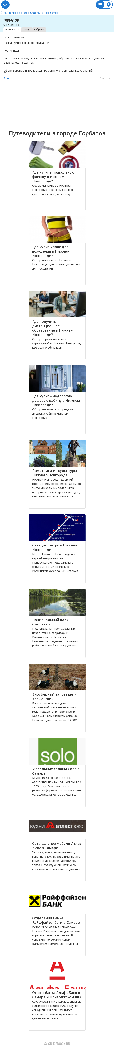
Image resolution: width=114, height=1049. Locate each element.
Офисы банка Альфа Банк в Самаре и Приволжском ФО (56, 994)
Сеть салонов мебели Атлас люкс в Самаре (56, 845)
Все (6, 78)
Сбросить (104, 78)
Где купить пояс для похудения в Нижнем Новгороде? (50, 251)
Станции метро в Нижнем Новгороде (54, 547)
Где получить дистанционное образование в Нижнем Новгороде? (52, 328)
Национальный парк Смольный (50, 621)
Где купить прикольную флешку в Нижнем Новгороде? (53, 176)
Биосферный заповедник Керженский (54, 696)
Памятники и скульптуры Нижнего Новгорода (54, 472)
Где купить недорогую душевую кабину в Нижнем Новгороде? (56, 400)
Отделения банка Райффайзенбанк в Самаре (56, 920)
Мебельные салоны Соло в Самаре (55, 771)
